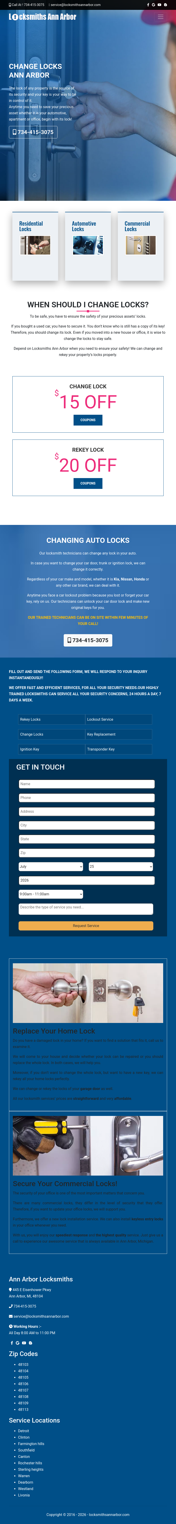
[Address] (87, 811)
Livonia (24, 1495)
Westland (25, 1489)
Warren (24, 1476)
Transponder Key (101, 749)
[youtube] (158, 5)
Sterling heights (31, 1469)
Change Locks (31, 734)
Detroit (23, 1431)
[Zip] (87, 852)
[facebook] (147, 5)
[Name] (87, 784)
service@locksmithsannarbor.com (41, 1316)
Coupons (87, 420)
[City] (87, 825)
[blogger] (164, 5)
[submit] (86, 925)
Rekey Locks (30, 719)
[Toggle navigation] (160, 16)
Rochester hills (30, 1463)
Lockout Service (100, 719)
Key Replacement (101, 734)
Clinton (24, 1437)
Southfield (26, 1450)
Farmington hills (31, 1444)
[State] (87, 839)
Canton (24, 1456)
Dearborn (25, 1482)
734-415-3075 (33, 132)
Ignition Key (29, 749)
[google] (152, 5)
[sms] (86, 909)
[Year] (87, 880)
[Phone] (87, 797)
